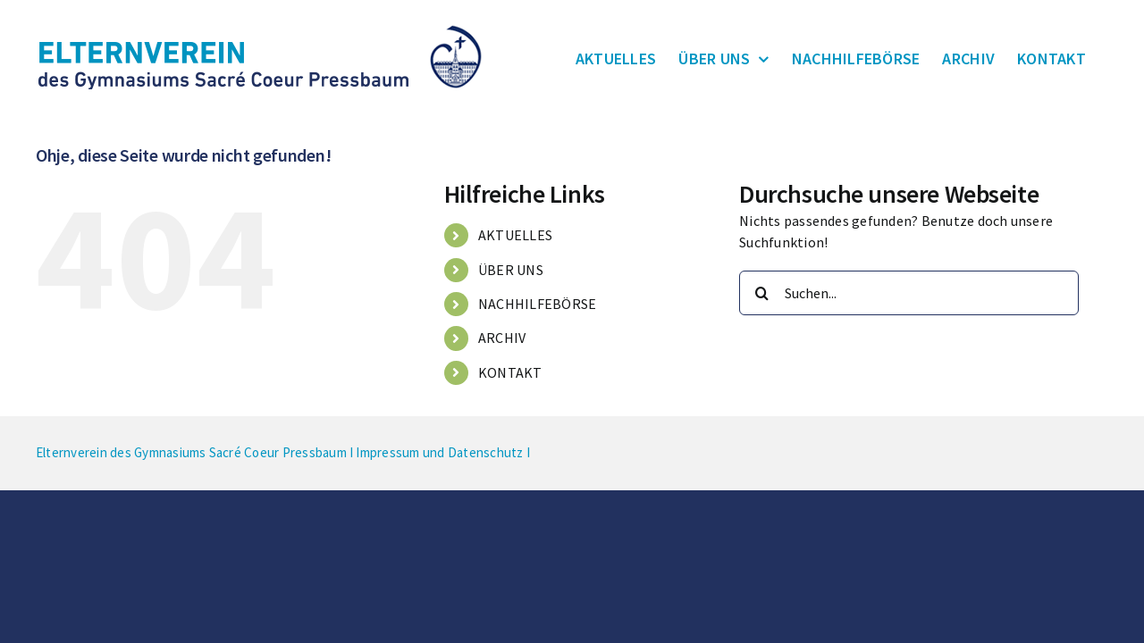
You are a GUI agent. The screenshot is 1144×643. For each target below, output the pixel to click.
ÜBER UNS (510, 270)
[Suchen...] (909, 293)
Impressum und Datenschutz (439, 452)
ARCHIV (502, 338)
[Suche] (761, 293)
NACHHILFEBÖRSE (537, 304)
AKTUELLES (515, 235)
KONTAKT (510, 372)
